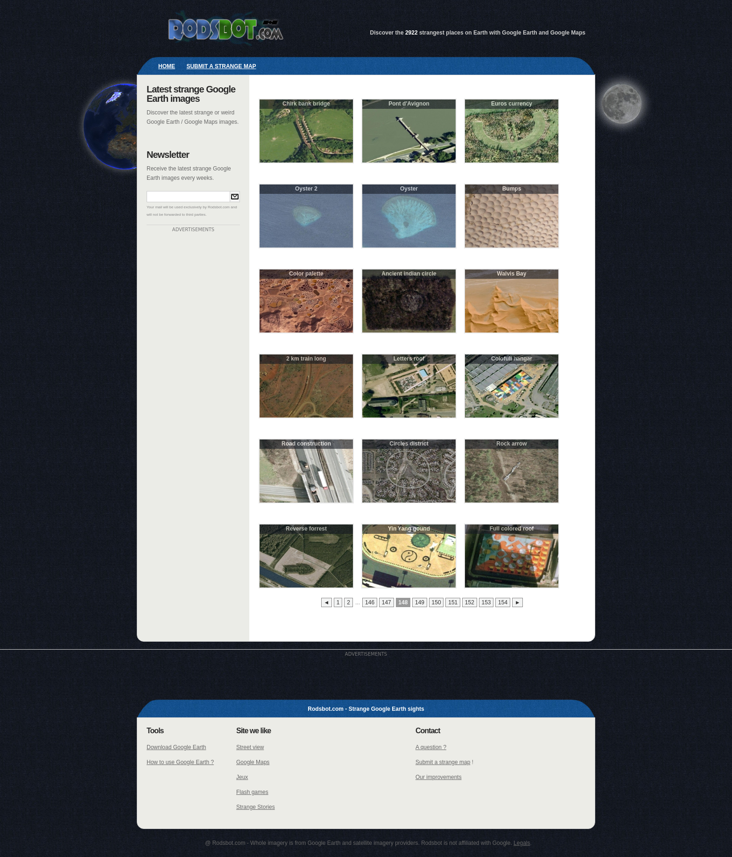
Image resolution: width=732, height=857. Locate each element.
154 (502, 602)
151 (453, 602)
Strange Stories (255, 807)
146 (369, 602)
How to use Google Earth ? (180, 762)
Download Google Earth (176, 747)
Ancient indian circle (408, 273)
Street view (250, 747)
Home (166, 66)
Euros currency (511, 103)
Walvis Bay (512, 273)
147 (386, 602)
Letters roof (409, 358)
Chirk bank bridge (306, 103)
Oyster (409, 188)
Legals (522, 843)
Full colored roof (512, 528)
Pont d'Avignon (408, 103)
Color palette (306, 273)
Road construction (306, 443)
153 (486, 602)
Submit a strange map (221, 66)
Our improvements (438, 777)
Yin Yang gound (409, 528)
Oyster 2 (306, 188)
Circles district (408, 443)
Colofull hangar (511, 358)
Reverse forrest (306, 528)
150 (436, 602)
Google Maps (252, 762)
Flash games (252, 792)
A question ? (430, 747)
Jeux (242, 777)
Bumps (511, 188)
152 (469, 602)
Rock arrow (511, 443)
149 (419, 602)
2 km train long (306, 358)
